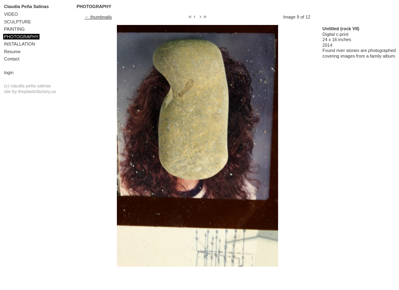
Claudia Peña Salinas (26, 6)
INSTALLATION (19, 43)
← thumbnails (98, 16)
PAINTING (14, 29)
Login (8, 72)
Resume (12, 51)
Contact (11, 58)
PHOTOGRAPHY (21, 36)
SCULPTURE (17, 21)
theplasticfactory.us (37, 91)
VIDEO (11, 14)
